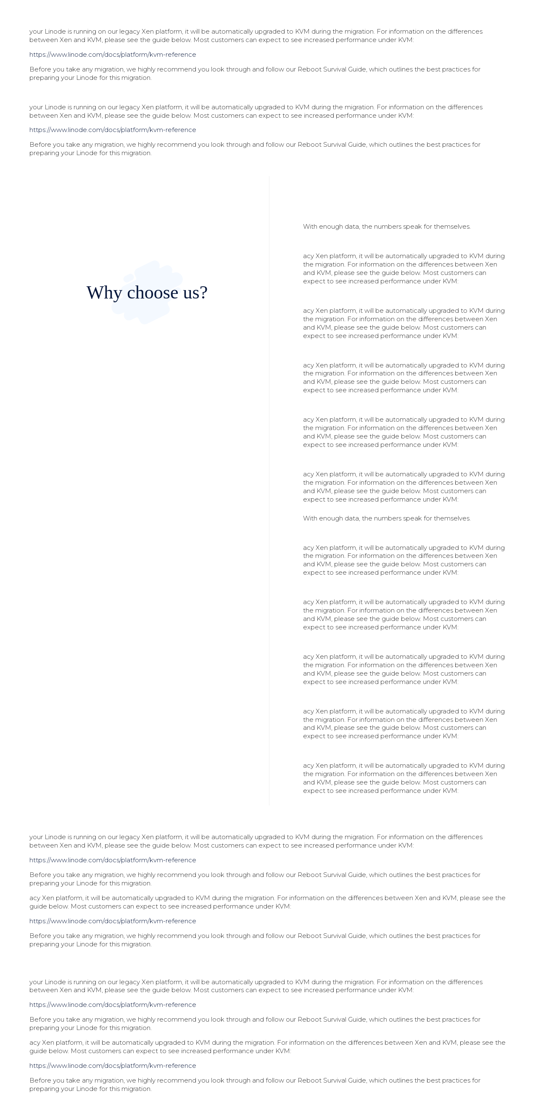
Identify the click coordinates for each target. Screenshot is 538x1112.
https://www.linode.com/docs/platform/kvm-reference (112, 54)
